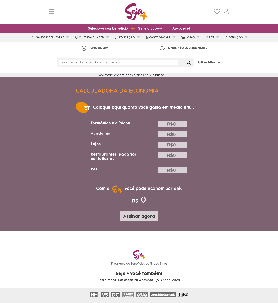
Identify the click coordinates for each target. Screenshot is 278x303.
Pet (94, 169)
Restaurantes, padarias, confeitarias (114, 156)
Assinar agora (139, 216)
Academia (101, 133)
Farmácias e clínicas (110, 123)
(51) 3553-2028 (168, 280)
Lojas (96, 144)
